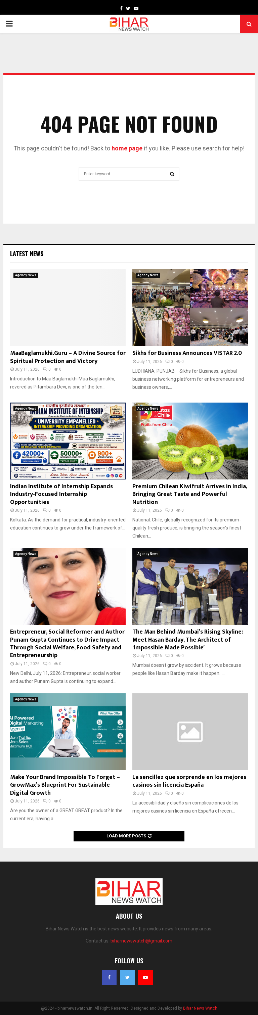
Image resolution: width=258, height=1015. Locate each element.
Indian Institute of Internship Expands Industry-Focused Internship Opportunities (61, 494)
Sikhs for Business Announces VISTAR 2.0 (187, 353)
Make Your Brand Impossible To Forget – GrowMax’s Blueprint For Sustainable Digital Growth (65, 785)
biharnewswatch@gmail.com (141, 940)
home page (127, 148)
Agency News (25, 275)
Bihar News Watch (200, 1008)
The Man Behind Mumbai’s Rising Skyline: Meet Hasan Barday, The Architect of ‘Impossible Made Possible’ (187, 640)
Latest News (26, 253)
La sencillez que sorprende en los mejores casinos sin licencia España (189, 781)
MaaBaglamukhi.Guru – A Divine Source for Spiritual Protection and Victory (68, 357)
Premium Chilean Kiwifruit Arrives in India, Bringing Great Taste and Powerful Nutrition (189, 494)
